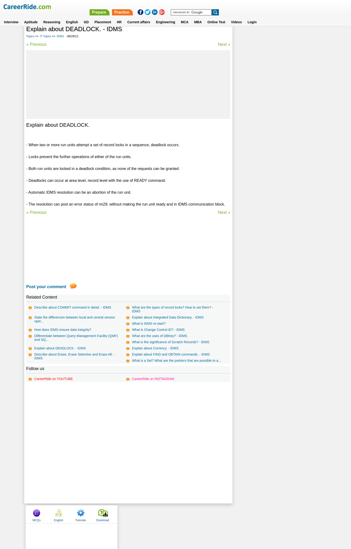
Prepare (228, 7)
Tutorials (288, 36)
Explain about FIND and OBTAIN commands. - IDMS (171, 354)
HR (119, 16)
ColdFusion (245, 154)
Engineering (165, 16)
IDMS (60, 36)
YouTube (209, 518)
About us (132, 518)
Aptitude (31, 16)
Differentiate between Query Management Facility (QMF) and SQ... (76, 338)
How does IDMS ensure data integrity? (62, 330)
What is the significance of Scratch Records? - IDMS (170, 342)
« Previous (36, 44)
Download (310, 36)
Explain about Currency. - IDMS (155, 348)
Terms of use (173, 518)
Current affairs (138, 16)
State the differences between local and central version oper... (74, 319)
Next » (224, 44)
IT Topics (45, 36)
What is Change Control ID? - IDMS (158, 330)
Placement (102, 16)
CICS (241, 162)
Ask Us (193, 518)
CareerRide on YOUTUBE (53, 383)
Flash (241, 121)
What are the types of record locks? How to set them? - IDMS (172, 309)
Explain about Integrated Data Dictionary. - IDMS (168, 317)
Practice (250, 7)
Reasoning (51, 16)
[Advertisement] (128, 84)
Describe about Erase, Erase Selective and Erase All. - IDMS (74, 356)
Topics (30, 36)
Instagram (227, 518)
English (72, 16)
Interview (11, 16)
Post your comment (46, 286)
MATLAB (243, 137)
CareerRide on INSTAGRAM (153, 383)
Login (252, 16)
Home (116, 518)
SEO (240, 146)
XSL (240, 129)
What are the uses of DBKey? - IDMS (159, 336)
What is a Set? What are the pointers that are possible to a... (173, 362)
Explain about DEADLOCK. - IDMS (60, 348)
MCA (184, 16)
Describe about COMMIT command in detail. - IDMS (72, 307)
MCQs (245, 36)
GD (86, 16)
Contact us (151, 518)
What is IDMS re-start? (149, 323)
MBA (198, 16)
